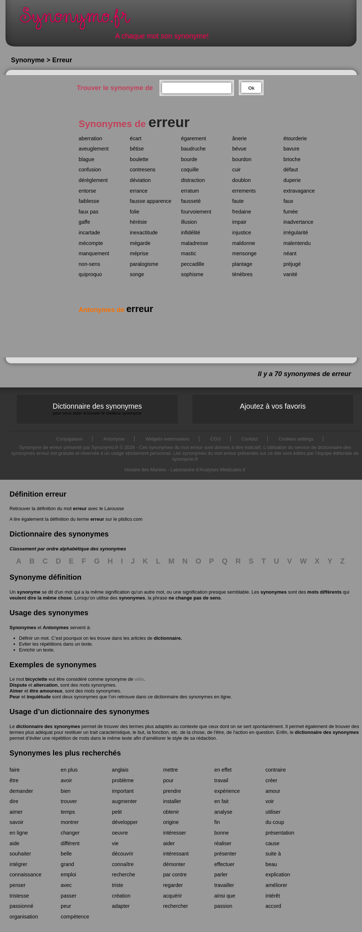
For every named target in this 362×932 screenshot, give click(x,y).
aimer (16, 812)
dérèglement (93, 180)
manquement (94, 253)
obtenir (171, 812)
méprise (139, 253)
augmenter (124, 801)
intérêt (272, 896)
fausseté (191, 201)
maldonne (243, 243)
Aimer (16, 691)
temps (68, 812)
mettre (170, 770)
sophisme (192, 274)
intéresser (174, 833)
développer (125, 822)
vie (115, 843)
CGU (215, 439)
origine (171, 822)
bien (66, 791)
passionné (21, 906)
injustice (241, 232)
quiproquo (90, 274)
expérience (227, 791)
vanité (290, 274)
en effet (222, 770)
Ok (251, 88)
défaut (290, 169)
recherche (123, 874)
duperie (292, 180)
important (123, 791)
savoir (16, 822)
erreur (80, 508)
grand (67, 864)
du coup (274, 822)
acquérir (172, 896)
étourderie (295, 138)
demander (21, 791)
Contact (250, 439)
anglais (120, 770)
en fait (221, 801)
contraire (275, 770)
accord (273, 906)
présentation (279, 833)
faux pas (88, 212)
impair (239, 222)
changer (70, 833)
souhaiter (20, 854)
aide (14, 843)
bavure (291, 149)
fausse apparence (150, 201)
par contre (174, 874)
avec (66, 885)
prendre (172, 791)
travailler (224, 885)
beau (271, 864)
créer (271, 780)
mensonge (244, 253)
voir (269, 801)
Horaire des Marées (145, 469)
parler (221, 874)
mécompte (91, 243)
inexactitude (144, 232)
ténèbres (242, 274)
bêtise (137, 149)
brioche (292, 159)
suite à (273, 854)
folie (134, 212)
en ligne (19, 833)
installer (172, 801)
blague (86, 159)
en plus (69, 770)
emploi (68, 874)
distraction (193, 180)
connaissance (25, 874)
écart (136, 138)
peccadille (192, 264)
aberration (90, 138)
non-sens (89, 264)
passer (68, 896)
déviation (140, 180)
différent (70, 843)
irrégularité (295, 232)
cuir (236, 169)
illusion (189, 222)
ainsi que (224, 896)
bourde (189, 159)
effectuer (224, 864)
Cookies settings (296, 439)
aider (169, 843)
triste (117, 885)
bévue (239, 149)
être (14, 780)
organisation (24, 917)
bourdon (241, 159)
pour (168, 780)
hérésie (138, 222)
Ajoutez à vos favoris (273, 406)
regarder (173, 885)
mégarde (140, 243)
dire (14, 801)
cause (272, 843)
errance (138, 191)
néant (290, 253)
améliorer (276, 885)
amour (272, 791)
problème (123, 780)
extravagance (299, 191)
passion (223, 906)
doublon (241, 180)
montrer (70, 822)
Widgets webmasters (168, 439)
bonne (221, 833)
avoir (66, 780)
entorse (87, 191)
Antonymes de (116, 309)
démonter (174, 864)
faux (288, 201)
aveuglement (94, 149)
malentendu (297, 243)
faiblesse (89, 201)
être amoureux (46, 691)
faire (15, 770)
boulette (139, 159)
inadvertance (298, 222)
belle (66, 854)
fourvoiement (196, 212)
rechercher (175, 906)
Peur (15, 696)
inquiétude (39, 696)
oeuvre (120, 833)
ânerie (239, 138)
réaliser (222, 843)
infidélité (190, 232)
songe (137, 274)
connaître (123, 864)
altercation (46, 685)
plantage (242, 264)
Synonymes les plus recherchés (65, 753)
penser (18, 885)
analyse (223, 812)
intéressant (176, 854)
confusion (90, 169)
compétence (75, 917)
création (121, 896)
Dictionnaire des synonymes (97, 409)
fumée (290, 212)
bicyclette (36, 679)
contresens (142, 169)
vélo (139, 679)
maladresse (194, 243)
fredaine (241, 212)
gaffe (84, 222)
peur (66, 906)
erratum (190, 191)
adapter (121, 906)
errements (244, 191)
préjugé (292, 264)
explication (277, 874)
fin (217, 822)
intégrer (18, 864)
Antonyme (114, 439)
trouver (69, 801)
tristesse (19, 896)
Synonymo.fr (80, 20)
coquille (190, 169)
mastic (188, 253)
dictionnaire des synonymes (48, 726)
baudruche (193, 149)
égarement (193, 138)
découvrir (122, 854)
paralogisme (144, 264)
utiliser (272, 812)
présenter (225, 854)
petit (117, 812)
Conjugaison (69, 439)
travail (221, 780)
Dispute (18, 685)
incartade (89, 232)
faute (238, 201)
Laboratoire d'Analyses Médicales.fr (208, 469)
